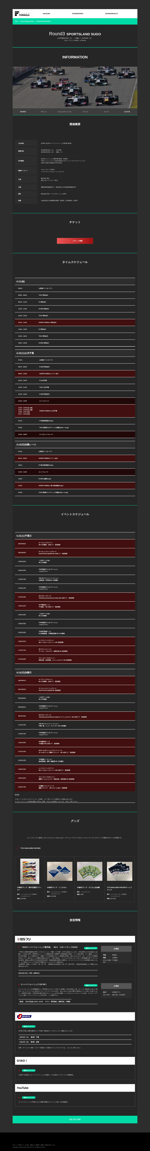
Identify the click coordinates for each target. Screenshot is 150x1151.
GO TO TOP (75, 1119)
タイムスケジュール (64, 112)
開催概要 (23, 112)
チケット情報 (77, 241)
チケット (44, 112)
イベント (85, 112)
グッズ (106, 112)
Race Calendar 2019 (27, 21)
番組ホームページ (91, 948)
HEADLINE (46, 13)
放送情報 (127, 112)
